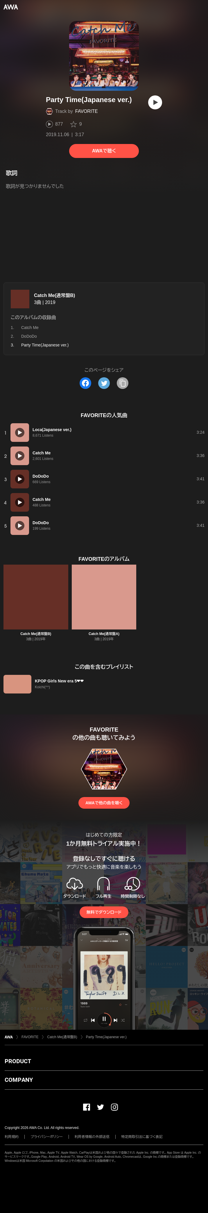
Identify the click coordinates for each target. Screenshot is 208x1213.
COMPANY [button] (19, 1079)
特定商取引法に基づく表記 (142, 1137)
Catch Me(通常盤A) (104, 634)
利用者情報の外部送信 (92, 1137)
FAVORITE (86, 111)
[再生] (155, 102)
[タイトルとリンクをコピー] (122, 383)
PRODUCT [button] (18, 1061)
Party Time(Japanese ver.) (106, 1037)
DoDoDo (29, 336)
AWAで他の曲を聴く (104, 803)
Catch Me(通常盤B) (54, 295)
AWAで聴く (104, 150)
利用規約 (12, 1137)
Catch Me (30, 327)
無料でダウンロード (104, 912)
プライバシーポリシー (47, 1137)
